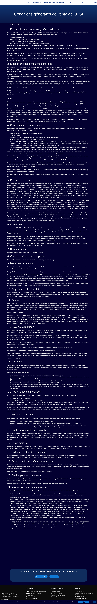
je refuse (87, 601)
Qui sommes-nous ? (33, 2)
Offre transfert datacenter (54, 2)
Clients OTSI (73, 2)
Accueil (9, 24)
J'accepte (81, 601)
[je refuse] (94, 602)
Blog (83, 2)
